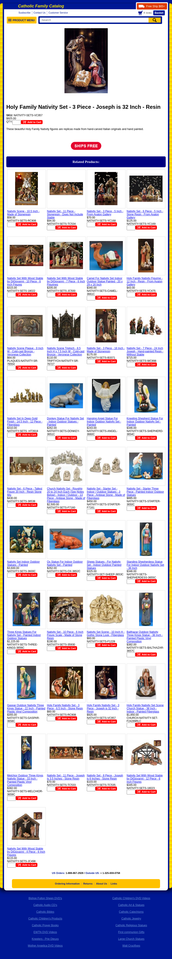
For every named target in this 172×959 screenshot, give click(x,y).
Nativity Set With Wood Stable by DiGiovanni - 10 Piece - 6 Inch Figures (25, 281)
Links (114, 883)
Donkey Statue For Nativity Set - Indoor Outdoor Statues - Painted (65, 421)
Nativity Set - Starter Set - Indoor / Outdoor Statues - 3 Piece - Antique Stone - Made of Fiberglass (106, 493)
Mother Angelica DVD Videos (45, 945)
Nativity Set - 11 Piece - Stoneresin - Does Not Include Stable (65, 214)
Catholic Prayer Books (45, 925)
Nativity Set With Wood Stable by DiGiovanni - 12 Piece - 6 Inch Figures (145, 778)
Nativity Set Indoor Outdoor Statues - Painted (23, 563)
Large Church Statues (131, 938)
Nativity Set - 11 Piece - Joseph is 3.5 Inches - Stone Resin (66, 777)
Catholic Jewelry (131, 918)
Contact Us (40, 12)
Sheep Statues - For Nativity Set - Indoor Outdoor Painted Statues (104, 565)
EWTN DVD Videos (45, 932)
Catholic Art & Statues (131, 905)
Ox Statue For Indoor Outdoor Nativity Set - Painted (65, 563)
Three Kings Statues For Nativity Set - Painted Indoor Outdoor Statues (24, 635)
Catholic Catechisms (131, 911)
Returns (88, 883)
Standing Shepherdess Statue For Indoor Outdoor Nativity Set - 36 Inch (145, 565)
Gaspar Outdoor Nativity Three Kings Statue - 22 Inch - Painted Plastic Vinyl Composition (26, 708)
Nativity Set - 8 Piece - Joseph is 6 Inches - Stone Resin (105, 777)
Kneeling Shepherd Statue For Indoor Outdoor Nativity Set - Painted (145, 421)
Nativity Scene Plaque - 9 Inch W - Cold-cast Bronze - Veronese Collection (25, 351)
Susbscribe (24, 12)
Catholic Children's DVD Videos (131, 898)
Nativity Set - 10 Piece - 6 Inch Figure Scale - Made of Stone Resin (65, 635)
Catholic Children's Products (45, 918)
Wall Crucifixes (131, 945)
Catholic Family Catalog (41, 6)
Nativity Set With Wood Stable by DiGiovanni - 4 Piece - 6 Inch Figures (26, 852)
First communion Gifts (131, 932)
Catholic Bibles (45, 911)
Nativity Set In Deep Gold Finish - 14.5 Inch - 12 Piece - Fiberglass (25, 421)
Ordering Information (67, 883)
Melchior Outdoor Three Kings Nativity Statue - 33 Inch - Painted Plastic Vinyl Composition (25, 780)
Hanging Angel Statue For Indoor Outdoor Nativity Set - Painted (104, 421)
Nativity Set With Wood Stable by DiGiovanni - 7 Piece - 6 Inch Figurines (66, 281)
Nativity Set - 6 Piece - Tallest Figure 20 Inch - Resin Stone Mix (24, 492)
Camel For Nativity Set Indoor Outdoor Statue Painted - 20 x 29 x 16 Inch (105, 281)
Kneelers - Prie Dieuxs (45, 938)
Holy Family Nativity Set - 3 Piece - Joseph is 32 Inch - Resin (103, 708)
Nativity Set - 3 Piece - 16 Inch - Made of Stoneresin (106, 350)
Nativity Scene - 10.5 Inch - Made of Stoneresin (23, 213)
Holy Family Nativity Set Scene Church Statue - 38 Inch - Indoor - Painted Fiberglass (145, 708)
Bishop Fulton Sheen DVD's (45, 898)
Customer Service (58, 12)
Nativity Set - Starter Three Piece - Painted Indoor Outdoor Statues (145, 492)
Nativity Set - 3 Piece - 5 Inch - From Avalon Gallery (105, 213)
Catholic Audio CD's (45, 905)
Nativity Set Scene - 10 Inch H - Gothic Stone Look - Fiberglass (105, 633)
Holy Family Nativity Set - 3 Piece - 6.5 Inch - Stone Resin (65, 707)
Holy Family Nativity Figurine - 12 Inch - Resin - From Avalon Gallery (145, 281)
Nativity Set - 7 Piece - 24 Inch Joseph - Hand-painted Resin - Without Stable (145, 351)
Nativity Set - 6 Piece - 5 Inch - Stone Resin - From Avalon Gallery (145, 214)
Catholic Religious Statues (131, 925)
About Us (101, 883)
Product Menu (21, 20)
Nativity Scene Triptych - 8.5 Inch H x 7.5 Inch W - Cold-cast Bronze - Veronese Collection (65, 351)
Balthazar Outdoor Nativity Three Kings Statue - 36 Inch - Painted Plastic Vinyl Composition (145, 636)
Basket (159, 12)
